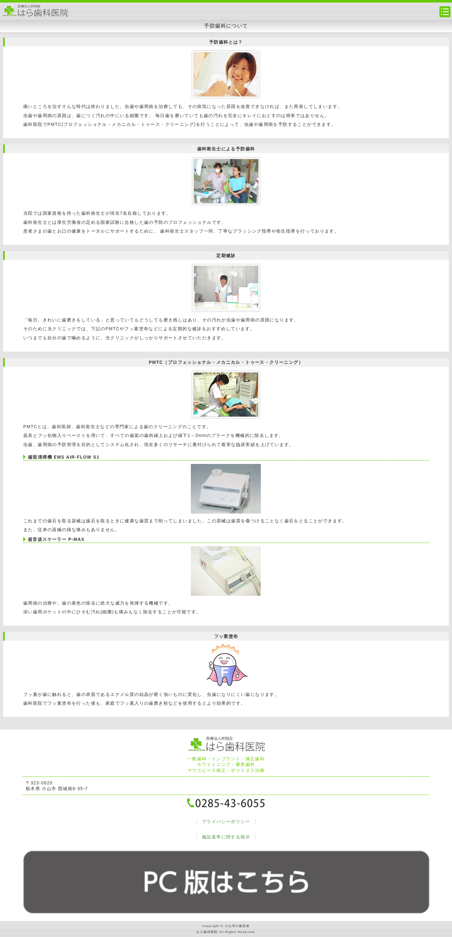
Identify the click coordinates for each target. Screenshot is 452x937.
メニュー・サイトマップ (444, 11)
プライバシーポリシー (226, 821)
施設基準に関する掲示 (226, 836)
